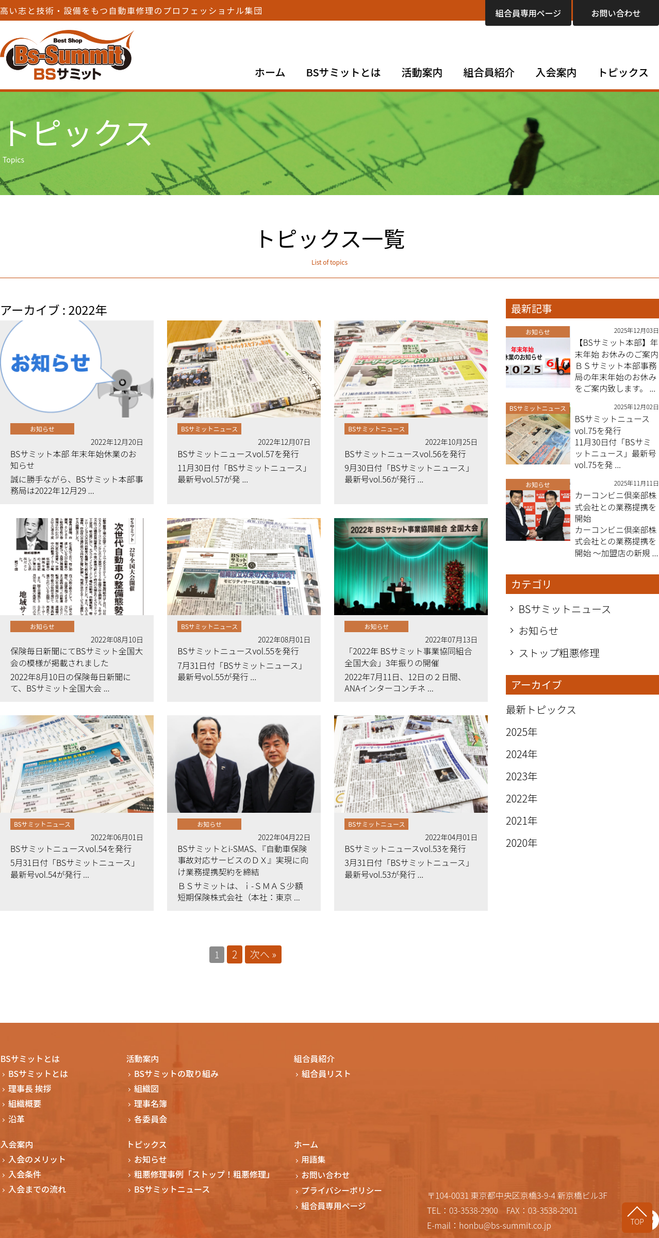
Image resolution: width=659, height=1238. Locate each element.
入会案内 (556, 72)
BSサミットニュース (566, 622)
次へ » (263, 957)
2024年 (522, 767)
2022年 (522, 812)
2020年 (522, 856)
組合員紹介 (489, 72)
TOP (639, 1221)
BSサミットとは (343, 72)
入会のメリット (37, 1162)
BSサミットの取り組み (176, 1076)
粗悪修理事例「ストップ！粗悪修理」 (204, 1177)
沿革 (16, 1122)
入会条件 (24, 1177)
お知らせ (539, 644)
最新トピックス (542, 723)
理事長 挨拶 (30, 1091)
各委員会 (150, 1122)
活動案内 (422, 72)
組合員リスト (326, 1076)
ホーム (270, 72)
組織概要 (24, 1107)
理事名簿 (150, 1107)
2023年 (522, 789)
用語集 (314, 1162)
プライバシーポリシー (343, 1192)
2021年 (522, 834)
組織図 (146, 1091)
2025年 (522, 745)
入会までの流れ (37, 1192)
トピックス (623, 72)
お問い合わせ (615, 13)
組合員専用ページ (529, 13)
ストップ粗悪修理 (560, 666)
